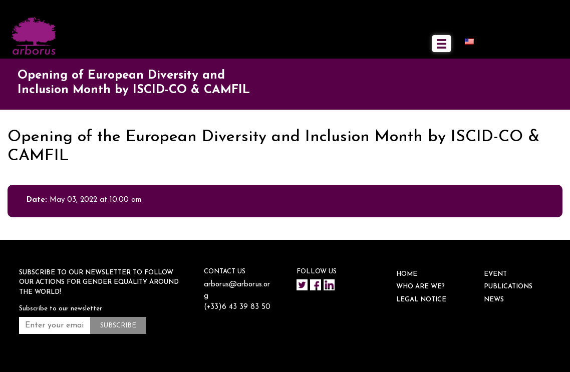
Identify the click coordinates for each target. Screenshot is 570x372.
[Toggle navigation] (441, 43)
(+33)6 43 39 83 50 (237, 307)
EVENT (495, 274)
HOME (406, 274)
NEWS (494, 299)
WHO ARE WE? (420, 286)
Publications (508, 286)
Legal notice (421, 299)
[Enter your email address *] (54, 325)
